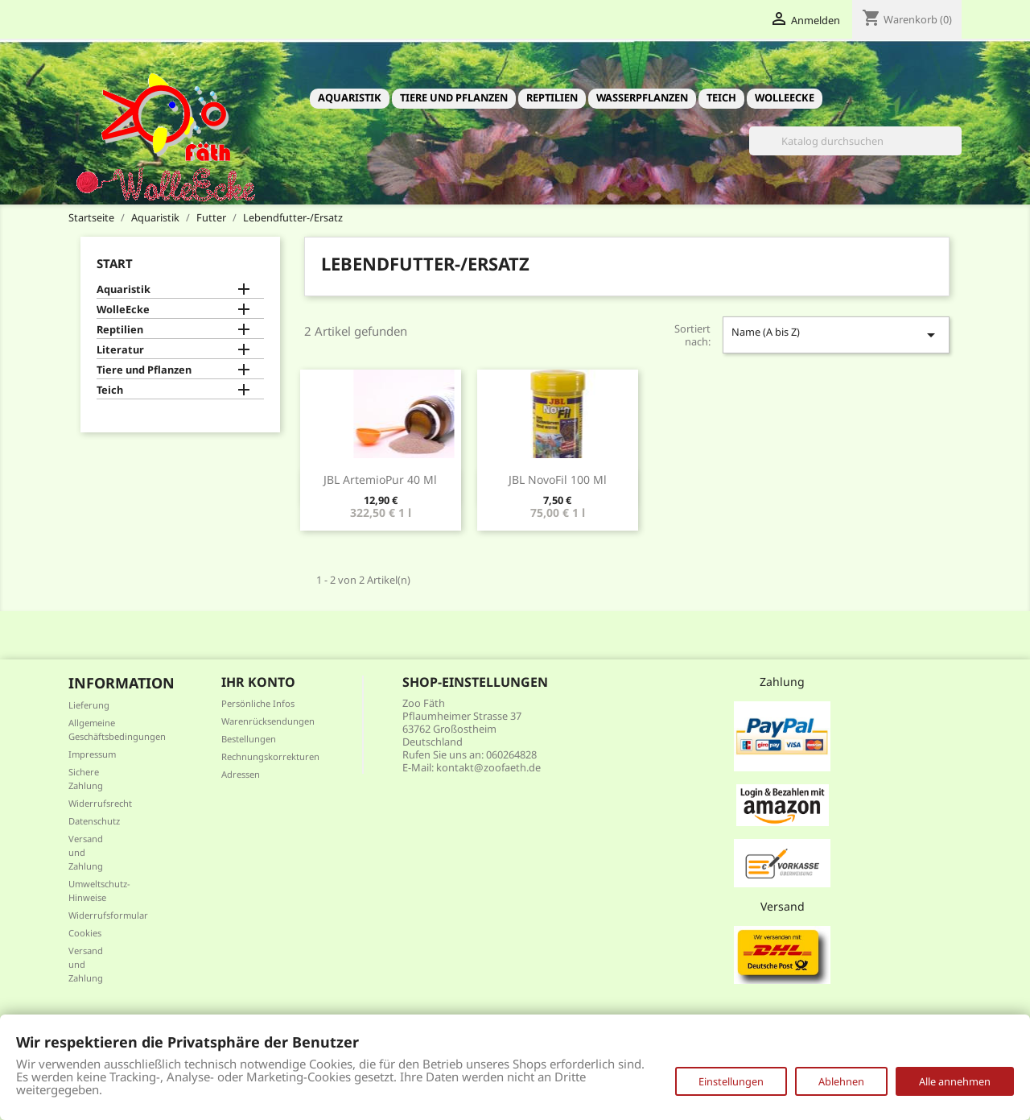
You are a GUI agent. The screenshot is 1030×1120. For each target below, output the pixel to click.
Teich (721, 97)
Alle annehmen (955, 1081)
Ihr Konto (258, 682)
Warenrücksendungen (268, 721)
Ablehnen (841, 1081)
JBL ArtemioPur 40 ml (380, 479)
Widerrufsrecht (100, 803)
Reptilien (552, 97)
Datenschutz (94, 821)
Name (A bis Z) (836, 334)
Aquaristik (349, 97)
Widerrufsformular (108, 915)
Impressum (92, 754)
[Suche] (855, 140)
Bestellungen (248, 739)
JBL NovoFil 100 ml (558, 479)
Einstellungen (731, 1081)
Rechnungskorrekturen (270, 756)
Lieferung (88, 705)
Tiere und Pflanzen (454, 97)
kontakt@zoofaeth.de (488, 767)
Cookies (84, 933)
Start (115, 263)
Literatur (120, 350)
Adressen (240, 774)
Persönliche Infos (258, 703)
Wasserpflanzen (642, 97)
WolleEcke (784, 97)
